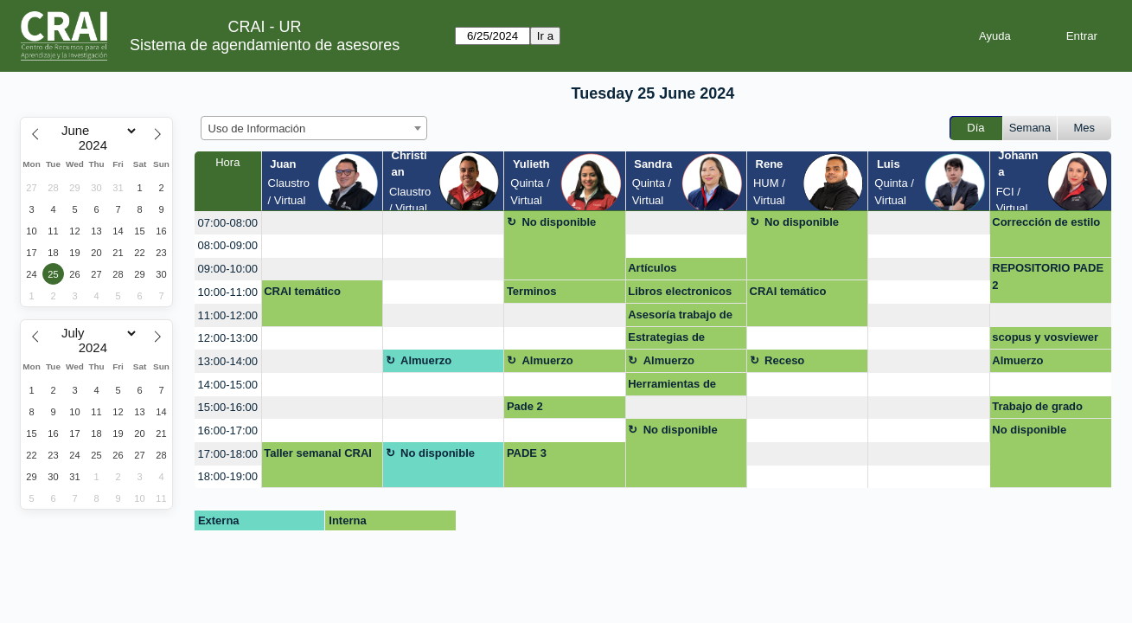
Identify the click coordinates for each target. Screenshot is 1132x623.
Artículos (652, 267)
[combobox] (314, 128)
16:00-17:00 (228, 430)
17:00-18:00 (228, 453)
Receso (784, 360)
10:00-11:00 (228, 292)
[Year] (96, 145)
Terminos (532, 291)
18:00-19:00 (228, 476)
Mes (1085, 127)
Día (975, 127)
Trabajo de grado (1037, 406)
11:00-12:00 (228, 315)
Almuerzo (425, 360)
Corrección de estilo (1046, 221)
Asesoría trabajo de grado (680, 317)
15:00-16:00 (228, 407)
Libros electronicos (680, 291)
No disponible (558, 221)
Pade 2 (525, 406)
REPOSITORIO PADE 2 (1047, 276)
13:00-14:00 (228, 361)
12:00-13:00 (228, 337)
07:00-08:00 (228, 222)
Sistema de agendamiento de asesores (265, 45)
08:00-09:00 (228, 245)
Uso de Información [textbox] (257, 128)
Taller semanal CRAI (318, 452)
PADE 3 (527, 452)
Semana (1030, 127)
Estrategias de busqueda (666, 340)
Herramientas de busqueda (672, 386)
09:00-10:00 (228, 268)
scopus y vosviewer (1045, 337)
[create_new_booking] (322, 222)
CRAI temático (302, 291)
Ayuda (995, 35)
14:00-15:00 (228, 384)
